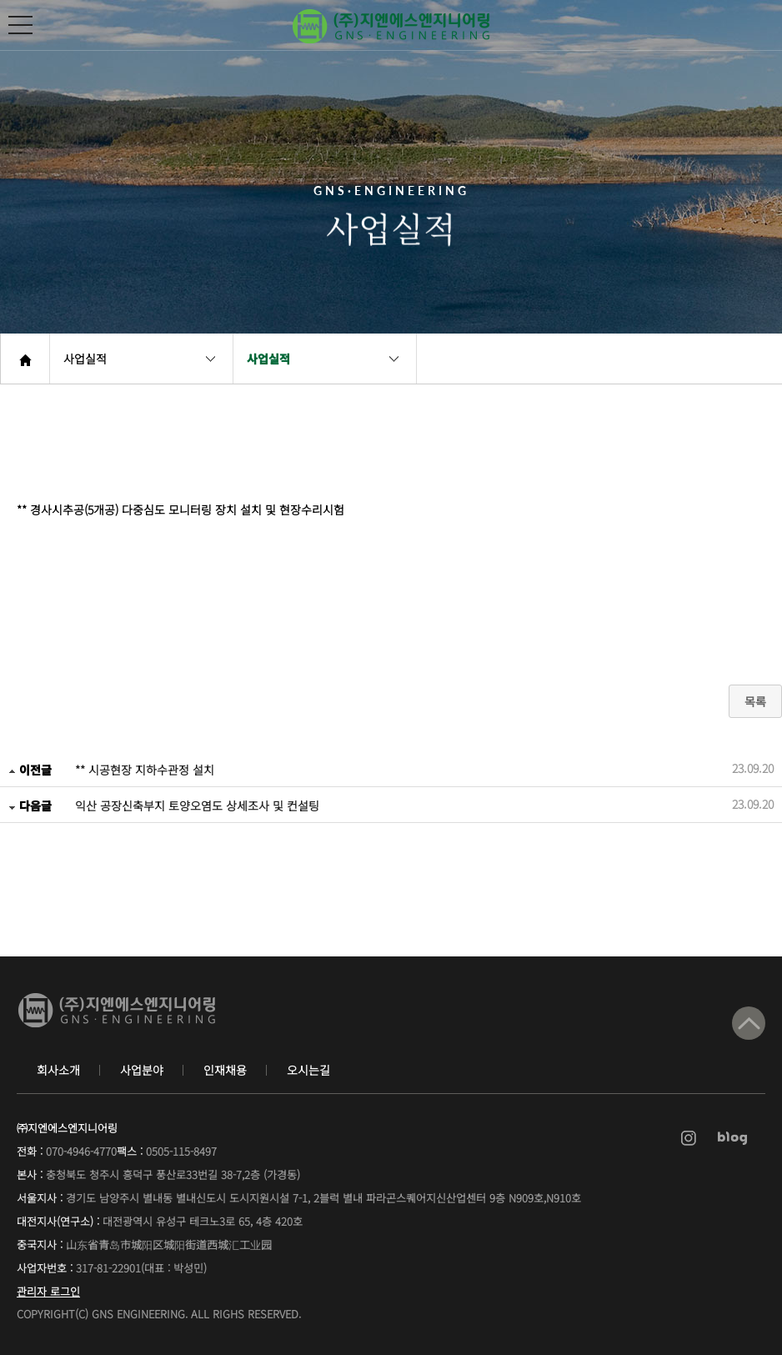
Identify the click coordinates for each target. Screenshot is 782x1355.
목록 (755, 701)
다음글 (30, 805)
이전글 (30, 769)
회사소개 (58, 1069)
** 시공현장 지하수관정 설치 (144, 769)
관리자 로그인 (48, 1291)
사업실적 (85, 358)
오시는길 (308, 1069)
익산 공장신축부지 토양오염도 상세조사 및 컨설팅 (197, 805)
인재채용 (225, 1069)
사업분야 (141, 1069)
